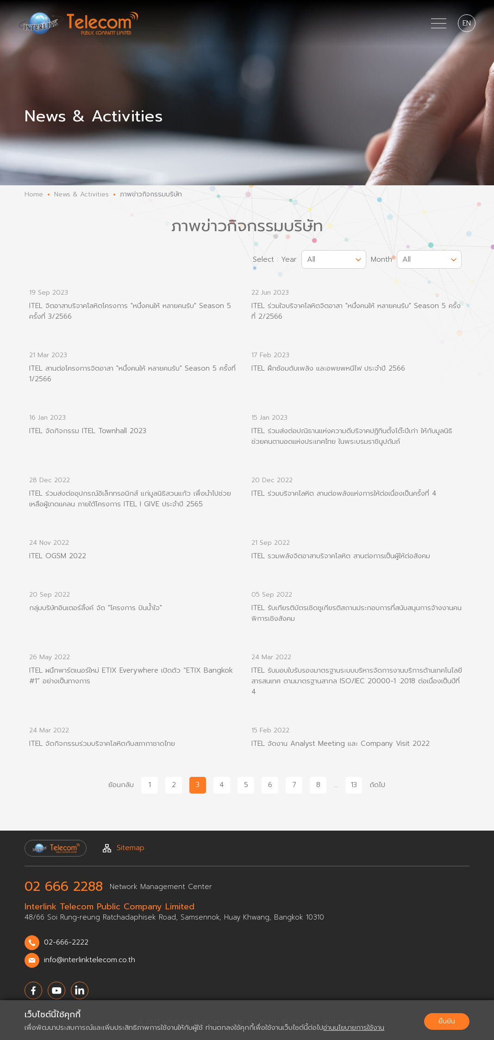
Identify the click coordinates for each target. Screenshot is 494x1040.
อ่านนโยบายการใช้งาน (353, 1027)
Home (34, 194)
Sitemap (123, 848)
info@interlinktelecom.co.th (80, 960)
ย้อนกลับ (121, 785)
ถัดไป (377, 785)
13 (354, 785)
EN (467, 23)
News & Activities (81, 194)
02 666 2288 (64, 886)
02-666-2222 (56, 942)
